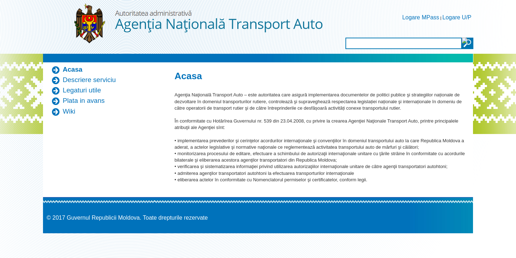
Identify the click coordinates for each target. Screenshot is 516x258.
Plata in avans (84, 100)
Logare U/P (457, 17)
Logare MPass (420, 17)
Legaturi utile (82, 90)
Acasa (72, 69)
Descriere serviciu (89, 79)
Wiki (69, 111)
